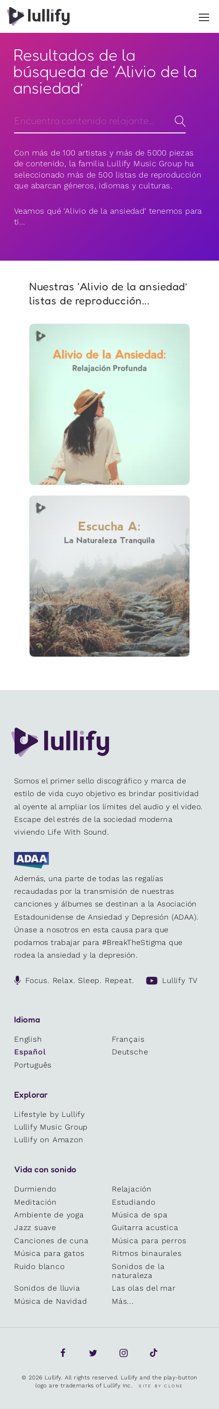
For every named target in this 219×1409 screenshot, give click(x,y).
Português (33, 1065)
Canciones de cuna (51, 1241)
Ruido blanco (39, 1266)
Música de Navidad (50, 1301)
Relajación (132, 1189)
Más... (123, 1301)
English (28, 1039)
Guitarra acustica (145, 1227)
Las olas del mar (144, 1288)
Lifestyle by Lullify (49, 1114)
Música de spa (139, 1215)
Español (30, 1052)
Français (128, 1039)
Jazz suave (35, 1227)
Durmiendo (35, 1189)
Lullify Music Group (51, 1127)
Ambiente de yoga (49, 1215)
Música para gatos (49, 1253)
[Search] (100, 120)
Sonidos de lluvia (47, 1288)
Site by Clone (161, 1386)
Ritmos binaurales (147, 1253)
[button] (204, 15)
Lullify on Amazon (49, 1140)
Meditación (35, 1202)
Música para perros (149, 1241)
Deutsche (130, 1052)
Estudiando (134, 1202)
